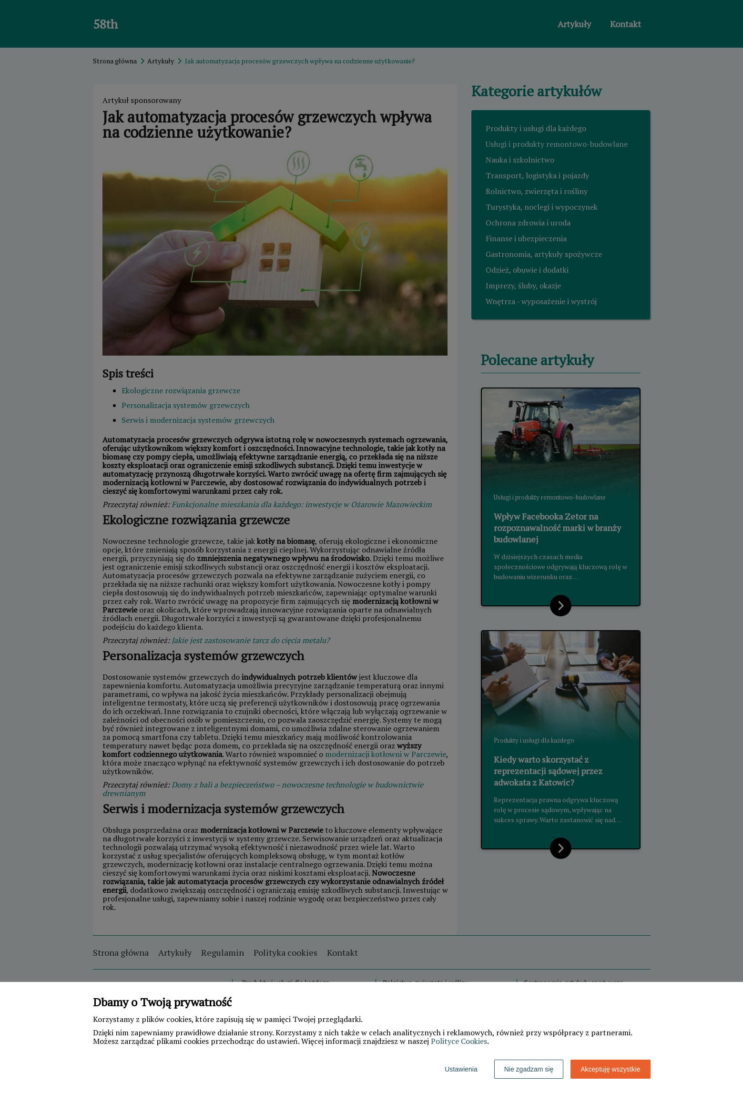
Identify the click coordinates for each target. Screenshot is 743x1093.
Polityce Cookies (459, 1041)
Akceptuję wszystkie (610, 1069)
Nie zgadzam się (529, 1069)
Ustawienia (461, 1069)
